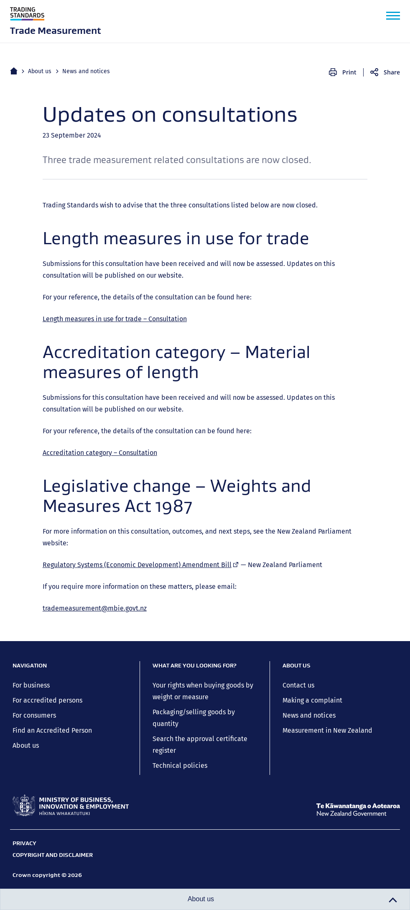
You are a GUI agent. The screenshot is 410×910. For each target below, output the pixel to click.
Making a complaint (312, 700)
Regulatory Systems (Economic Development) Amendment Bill (141, 565)
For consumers (34, 715)
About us (39, 71)
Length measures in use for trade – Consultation (115, 319)
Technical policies (180, 765)
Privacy (24, 843)
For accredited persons (47, 700)
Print (349, 72)
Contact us (298, 685)
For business (31, 685)
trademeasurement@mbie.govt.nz (95, 608)
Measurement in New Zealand (327, 730)
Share (392, 72)
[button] (393, 15)
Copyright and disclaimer (53, 855)
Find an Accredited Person (52, 730)
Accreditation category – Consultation (100, 453)
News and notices (86, 71)
